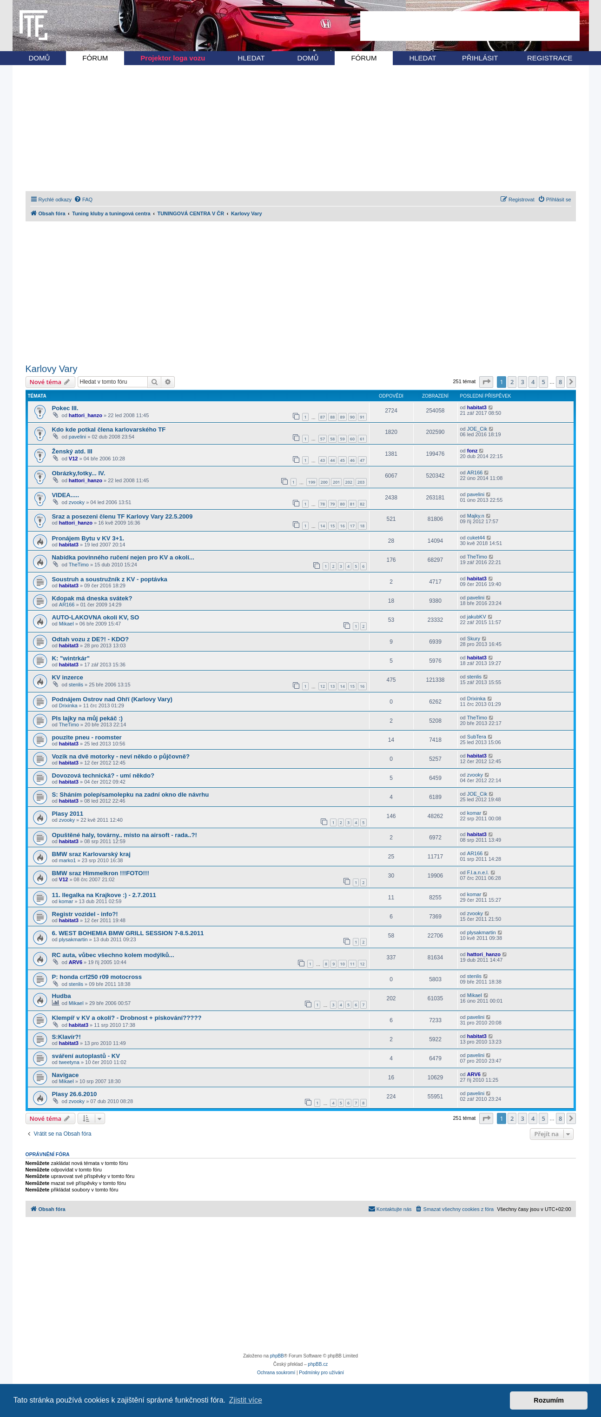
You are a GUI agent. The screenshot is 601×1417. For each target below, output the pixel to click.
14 (322, 526)
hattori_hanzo (85, 415)
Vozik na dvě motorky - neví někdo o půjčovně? (121, 756)
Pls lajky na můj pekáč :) (87, 718)
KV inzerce (67, 677)
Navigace (65, 1074)
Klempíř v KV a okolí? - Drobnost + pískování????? (127, 1017)
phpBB (277, 1355)
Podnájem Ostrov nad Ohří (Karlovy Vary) (112, 699)
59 (342, 439)
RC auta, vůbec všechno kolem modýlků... (113, 954)
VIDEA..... (65, 495)
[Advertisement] (470, 26)
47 (362, 460)
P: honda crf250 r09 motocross (97, 976)
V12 (73, 458)
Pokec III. (65, 408)
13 (332, 686)
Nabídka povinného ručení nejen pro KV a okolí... (123, 557)
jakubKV (476, 616)
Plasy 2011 (67, 813)
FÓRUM (95, 58)
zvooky (77, 502)
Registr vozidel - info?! (85, 914)
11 (352, 964)
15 (332, 526)
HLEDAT (251, 58)
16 (342, 526)
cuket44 (476, 537)
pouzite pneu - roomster (87, 737)
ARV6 (75, 962)
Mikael (66, 623)
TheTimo (79, 564)
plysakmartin (73, 939)
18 (362, 526)
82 (362, 504)
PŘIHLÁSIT (480, 58)
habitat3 (477, 407)
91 (362, 417)
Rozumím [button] (549, 1400)
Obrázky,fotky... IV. (79, 473)
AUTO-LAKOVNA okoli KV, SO (95, 617)
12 (322, 686)
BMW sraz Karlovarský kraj (91, 854)
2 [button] (512, 382)
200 (324, 482)
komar (474, 813)
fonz (472, 450)
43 (322, 460)
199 (311, 482)
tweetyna (69, 1062)
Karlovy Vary (52, 369)
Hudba (61, 995)
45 (342, 460)
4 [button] (533, 382)
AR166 (475, 472)
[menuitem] (83, 199)
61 (362, 439)
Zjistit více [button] (245, 1400)
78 (322, 504)
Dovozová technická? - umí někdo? (103, 775)
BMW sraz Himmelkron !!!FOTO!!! (100, 873)
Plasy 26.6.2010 (74, 1094)
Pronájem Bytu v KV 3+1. (88, 538)
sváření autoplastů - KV (86, 1055)
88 (332, 417)
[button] (486, 381)
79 (332, 504)
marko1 (67, 860)
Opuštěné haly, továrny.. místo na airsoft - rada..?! (124, 835)
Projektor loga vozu (172, 58)
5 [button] (543, 382)
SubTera (476, 736)
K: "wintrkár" (71, 658)
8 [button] (560, 382)
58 (332, 439)
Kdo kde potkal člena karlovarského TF (109, 429)
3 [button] (522, 382)
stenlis (76, 684)
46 (352, 460)
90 (352, 417)
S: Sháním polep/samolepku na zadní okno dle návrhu (130, 794)
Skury (473, 638)
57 (322, 439)
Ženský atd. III (72, 451)
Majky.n (475, 516)
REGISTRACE (550, 58)
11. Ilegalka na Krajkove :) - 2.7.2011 (104, 894)
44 (332, 460)
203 (360, 482)
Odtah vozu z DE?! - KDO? (90, 639)
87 (322, 417)
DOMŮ (39, 58)
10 (342, 964)
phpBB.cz (318, 1364)
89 (342, 417)
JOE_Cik (477, 429)
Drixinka (68, 705)
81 (352, 504)
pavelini (77, 436)
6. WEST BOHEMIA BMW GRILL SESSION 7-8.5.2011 (128, 933)
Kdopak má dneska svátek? (92, 598)
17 (352, 526)
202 (348, 482)
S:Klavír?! (66, 1036)
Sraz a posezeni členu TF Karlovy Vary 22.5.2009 (122, 516)
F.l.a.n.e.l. (478, 872)
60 (352, 439)
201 (336, 482)
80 (342, 504)
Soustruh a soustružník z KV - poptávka (109, 579)
